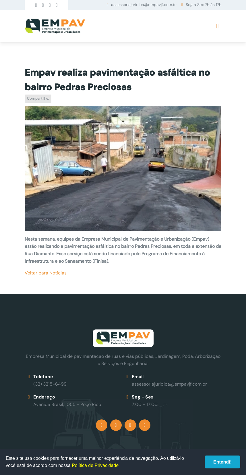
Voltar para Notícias (46, 273)
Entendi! (222, 462)
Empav (55, 26)
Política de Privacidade (95, 465)
